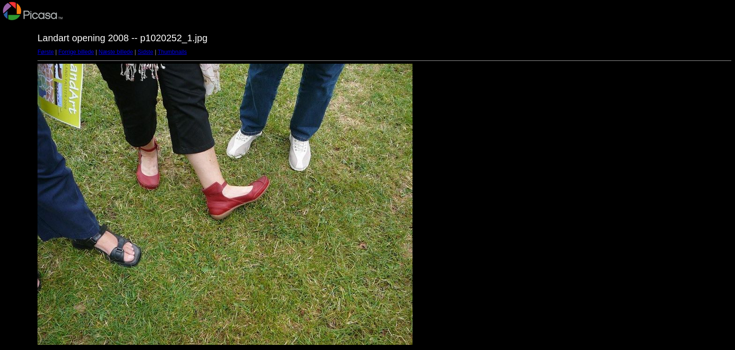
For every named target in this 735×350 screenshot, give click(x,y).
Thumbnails (172, 52)
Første (46, 52)
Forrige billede (76, 52)
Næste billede (115, 52)
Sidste (145, 52)
